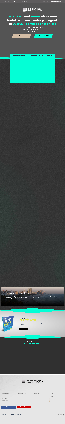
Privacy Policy (13, 417)
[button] (6, 2)
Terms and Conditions (5, 417)
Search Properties (5, 393)
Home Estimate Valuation (23, 393)
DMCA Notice (19, 417)
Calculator (18, 1)
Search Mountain (6, 396)
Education (28, 1)
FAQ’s (35, 396)
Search (9, 1)
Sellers (13, 1)
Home (2, 1)
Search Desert (5, 400)
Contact (23, 1)
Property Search (37, 393)
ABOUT (5, 1)
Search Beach (5, 398)
